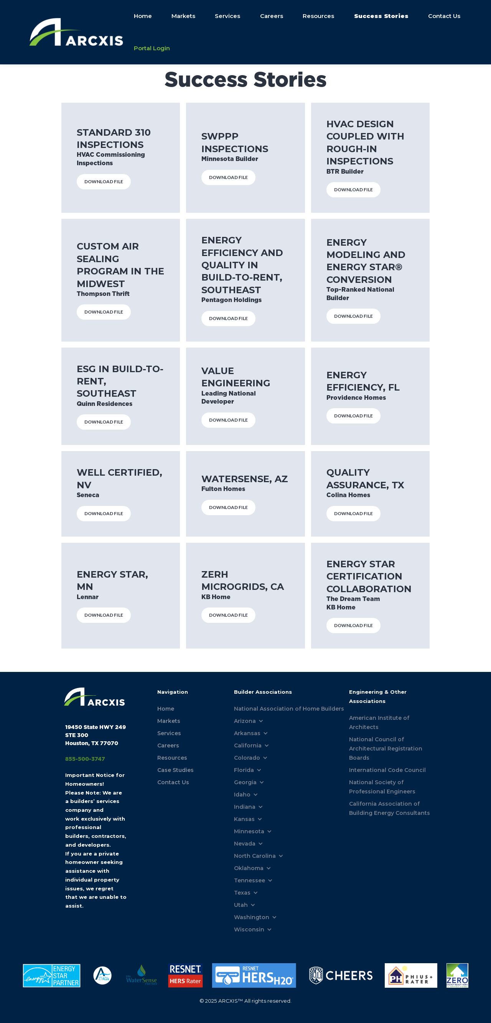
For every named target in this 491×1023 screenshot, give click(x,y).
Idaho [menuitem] (242, 794)
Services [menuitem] (169, 733)
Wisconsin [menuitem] (249, 929)
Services (227, 16)
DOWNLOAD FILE (103, 181)
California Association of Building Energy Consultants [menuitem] (389, 808)
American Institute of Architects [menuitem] (379, 722)
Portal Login (151, 48)
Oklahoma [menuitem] (249, 868)
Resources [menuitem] (172, 757)
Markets (183, 16)
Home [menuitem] (165, 708)
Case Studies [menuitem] (175, 770)
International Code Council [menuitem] (387, 770)
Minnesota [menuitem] (249, 831)
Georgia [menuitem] (245, 782)
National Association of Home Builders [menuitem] (289, 708)
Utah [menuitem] (241, 904)
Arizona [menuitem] (245, 721)
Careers (271, 16)
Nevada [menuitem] (244, 843)
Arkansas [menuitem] (247, 733)
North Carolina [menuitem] (255, 855)
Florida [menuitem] (244, 770)
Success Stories (381, 16)
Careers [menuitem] (168, 745)
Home (142, 16)
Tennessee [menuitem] (249, 880)
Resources (318, 16)
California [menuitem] (248, 745)
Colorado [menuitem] (247, 757)
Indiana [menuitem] (244, 806)
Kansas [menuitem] (244, 819)
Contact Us (444, 16)
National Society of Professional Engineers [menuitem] (382, 787)
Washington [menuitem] (251, 917)
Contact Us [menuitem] (173, 782)
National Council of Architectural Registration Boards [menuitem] (385, 748)
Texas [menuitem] (242, 892)
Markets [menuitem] (168, 721)
